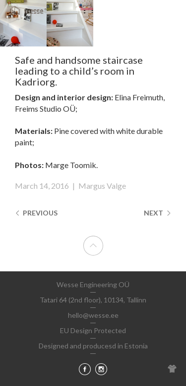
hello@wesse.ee (93, 315)
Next (157, 213)
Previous (36, 213)
